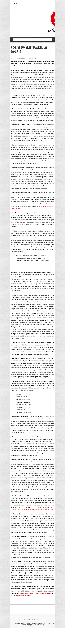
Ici (34, 88)
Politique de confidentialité (38, 623)
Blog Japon (29, 625)
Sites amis (14, 623)
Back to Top (40, 625)
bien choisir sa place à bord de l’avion (38, 593)
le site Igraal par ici (43, 530)
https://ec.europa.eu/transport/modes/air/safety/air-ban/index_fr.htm (32, 509)
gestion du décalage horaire (22, 595)
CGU (18, 623)
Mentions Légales (26, 623)
